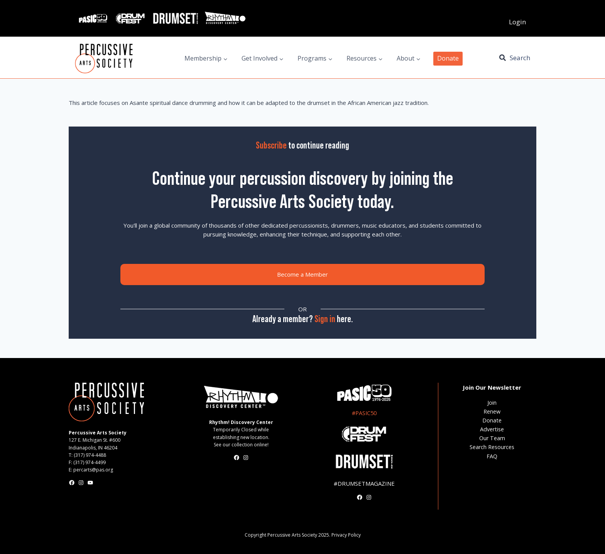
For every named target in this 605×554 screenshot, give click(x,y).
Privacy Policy (346, 535)
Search (520, 57)
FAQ (492, 456)
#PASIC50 (364, 413)
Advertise (492, 429)
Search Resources (492, 447)
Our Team (492, 438)
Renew (491, 411)
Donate (448, 58)
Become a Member (302, 274)
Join (492, 402)
